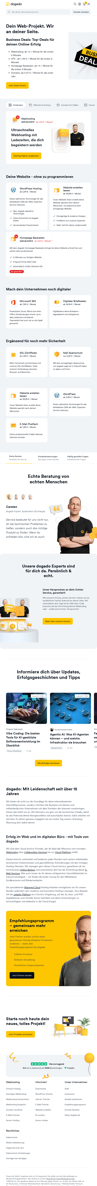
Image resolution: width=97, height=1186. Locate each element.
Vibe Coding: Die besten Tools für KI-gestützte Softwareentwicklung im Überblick (23, 739)
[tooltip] (79, 4)
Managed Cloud (32, 887)
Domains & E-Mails (67, 105)
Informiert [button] (41, 1082)
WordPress (69, 394)
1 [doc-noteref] (53, 121)
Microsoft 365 (28, 301)
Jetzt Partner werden (22, 975)
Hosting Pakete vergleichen (26, 155)
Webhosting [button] (13, 1082)
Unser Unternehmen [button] (76, 1082)
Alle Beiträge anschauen (48, 763)
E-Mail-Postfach (29, 424)
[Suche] (75, 4)
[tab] (19, 457)
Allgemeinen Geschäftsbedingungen (60, 1179)
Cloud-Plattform (63, 852)
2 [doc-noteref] (51, 240)
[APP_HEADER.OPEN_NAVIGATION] (88, 4)
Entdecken (16, 105)
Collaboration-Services (35, 852)
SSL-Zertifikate (28, 352)
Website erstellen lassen (73, 189)
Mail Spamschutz (73, 352)
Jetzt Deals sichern (17, 85)
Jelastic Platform (22, 894)
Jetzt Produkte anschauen (20, 1034)
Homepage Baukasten (32, 237)
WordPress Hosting (31, 188)
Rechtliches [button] (12, 1130)
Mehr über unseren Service (57, 621)
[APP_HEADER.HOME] (14, 4)
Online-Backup (27, 869)
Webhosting (12, 852)
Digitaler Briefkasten (74, 301)
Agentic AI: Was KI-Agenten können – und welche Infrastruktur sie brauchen (69, 738)
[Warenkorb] (84, 4)
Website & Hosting (40, 105)
